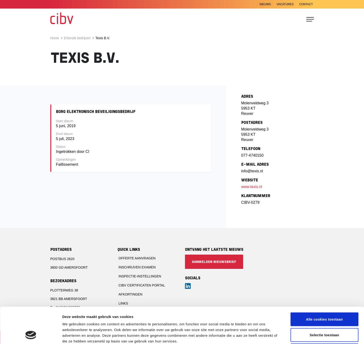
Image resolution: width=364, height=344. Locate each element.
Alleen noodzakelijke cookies (324, 317)
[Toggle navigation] (310, 19)
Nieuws (265, 4)
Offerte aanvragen (137, 258)
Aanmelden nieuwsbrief (214, 262)
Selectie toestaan (324, 301)
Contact (306, 4)
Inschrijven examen (137, 267)
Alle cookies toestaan (324, 285)
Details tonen (256, 335)
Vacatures (285, 4)
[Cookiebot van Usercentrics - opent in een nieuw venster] (31, 334)
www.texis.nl (251, 187)
